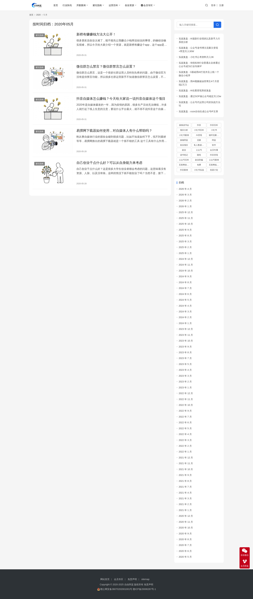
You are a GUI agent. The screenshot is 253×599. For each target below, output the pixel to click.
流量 (199, 140)
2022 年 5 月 (185, 428)
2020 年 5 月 (185, 556)
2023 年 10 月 (186, 340)
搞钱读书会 (184, 125)
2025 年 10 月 (186, 224)
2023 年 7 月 (185, 358)
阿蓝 (214, 140)
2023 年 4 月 (185, 370)
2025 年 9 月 (185, 229)
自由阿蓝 (129, 584)
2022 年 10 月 (186, 405)
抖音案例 (184, 170)
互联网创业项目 (185, 165)
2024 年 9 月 (185, 276)
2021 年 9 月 (185, 475)
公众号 (199, 150)
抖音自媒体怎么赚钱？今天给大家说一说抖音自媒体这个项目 (120, 98)
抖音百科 (214, 125)
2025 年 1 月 (185, 253)
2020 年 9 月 (185, 533)
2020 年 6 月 (185, 551)
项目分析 (184, 130)
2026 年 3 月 (185, 194)
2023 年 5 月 (185, 364)
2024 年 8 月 (185, 282)
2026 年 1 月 (185, 206)
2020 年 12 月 (186, 516)
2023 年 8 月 (185, 352)
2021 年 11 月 (186, 463)
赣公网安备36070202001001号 (116, 589)
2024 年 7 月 (185, 288)
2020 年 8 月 (185, 539)
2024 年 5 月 (185, 300)
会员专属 (214, 150)
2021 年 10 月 (186, 469)
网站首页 (105, 579)
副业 (184, 150)
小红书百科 (199, 130)
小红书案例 (184, 135)
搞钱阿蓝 (184, 140)
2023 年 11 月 (186, 335)
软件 (214, 145)
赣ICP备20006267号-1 (144, 589)
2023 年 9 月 (185, 346)
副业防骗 (199, 160)
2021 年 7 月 (185, 486)
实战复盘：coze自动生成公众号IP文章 (198, 111)
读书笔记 (184, 155)
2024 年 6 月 (185, 294)
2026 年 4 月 (185, 189)
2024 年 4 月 (185, 305)
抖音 (199, 125)
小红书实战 (199, 170)
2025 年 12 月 (186, 212)
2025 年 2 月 (185, 247)
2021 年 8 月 (185, 481)
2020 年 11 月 (186, 522)
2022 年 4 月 (185, 434)
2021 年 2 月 (185, 504)
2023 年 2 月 (185, 381)
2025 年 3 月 (185, 241)
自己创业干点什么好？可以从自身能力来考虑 (109, 163)
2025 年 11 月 (186, 218)
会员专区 (147, 5)
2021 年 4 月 (185, 492)
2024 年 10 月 (186, 270)
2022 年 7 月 (185, 416)
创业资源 (129, 5)
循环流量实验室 (215, 135)
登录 (213, 5)
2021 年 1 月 (185, 510)
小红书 (214, 130)
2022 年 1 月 (185, 451)
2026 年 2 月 (185, 200)
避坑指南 (97, 5)
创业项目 (184, 145)
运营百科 (113, 5)
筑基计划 (214, 170)
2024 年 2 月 (185, 317)
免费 (199, 165)
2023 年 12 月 (186, 329)
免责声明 (132, 579)
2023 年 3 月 (185, 375)
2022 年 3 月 (185, 440)
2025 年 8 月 (185, 235)
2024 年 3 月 (185, 311)
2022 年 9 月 (185, 410)
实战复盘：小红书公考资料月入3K (196, 57)
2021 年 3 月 (185, 498)
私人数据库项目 (200, 145)
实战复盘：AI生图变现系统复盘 (195, 90)
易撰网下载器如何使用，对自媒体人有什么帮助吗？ (114, 130)
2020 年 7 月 (185, 545)
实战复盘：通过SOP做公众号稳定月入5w (200, 96)
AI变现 (199, 135)
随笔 (199, 155)
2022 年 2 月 (185, 446)
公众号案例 (214, 160)
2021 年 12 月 (186, 457)
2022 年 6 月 (185, 422)
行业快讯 (67, 5)
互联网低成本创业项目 (215, 165)
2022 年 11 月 (186, 399)
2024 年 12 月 (186, 259)
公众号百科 (184, 160)
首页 (55, 5)
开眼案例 (81, 5)
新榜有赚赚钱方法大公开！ (96, 34)
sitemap (145, 579)
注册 (221, 5)
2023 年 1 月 (185, 387)
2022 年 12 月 (186, 393)
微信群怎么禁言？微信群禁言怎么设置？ (106, 66)
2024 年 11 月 (186, 264)
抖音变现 (214, 155)
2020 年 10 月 (186, 527)
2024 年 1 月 (185, 323)
